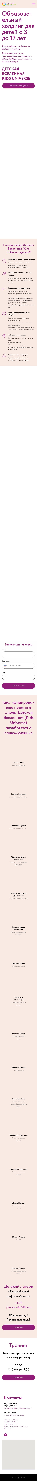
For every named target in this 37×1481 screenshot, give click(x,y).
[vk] (5, 1434)
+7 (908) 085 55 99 (10, 1406)
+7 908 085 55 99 (10, 1413)
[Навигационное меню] (33, 4)
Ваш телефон (6, 661)
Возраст (4, 672)
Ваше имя (5, 650)
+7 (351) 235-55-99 (10, 1404)
